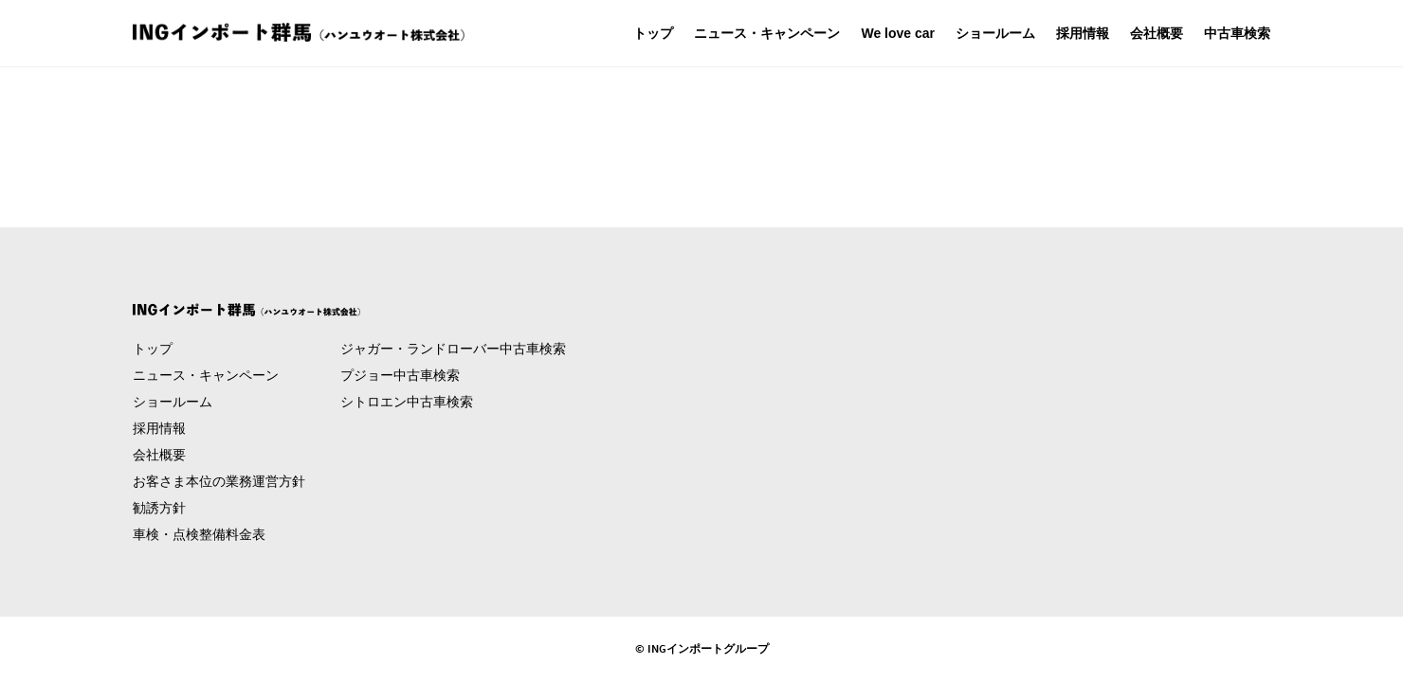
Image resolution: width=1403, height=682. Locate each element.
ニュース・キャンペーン (767, 33)
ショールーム (995, 33)
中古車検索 (1237, 33)
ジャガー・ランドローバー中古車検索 (453, 348)
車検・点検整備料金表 (199, 534)
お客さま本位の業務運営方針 (219, 481)
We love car (898, 33)
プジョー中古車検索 (400, 375)
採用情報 (1082, 33)
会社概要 (1156, 33)
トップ (653, 33)
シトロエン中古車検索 (406, 401)
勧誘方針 (159, 507)
